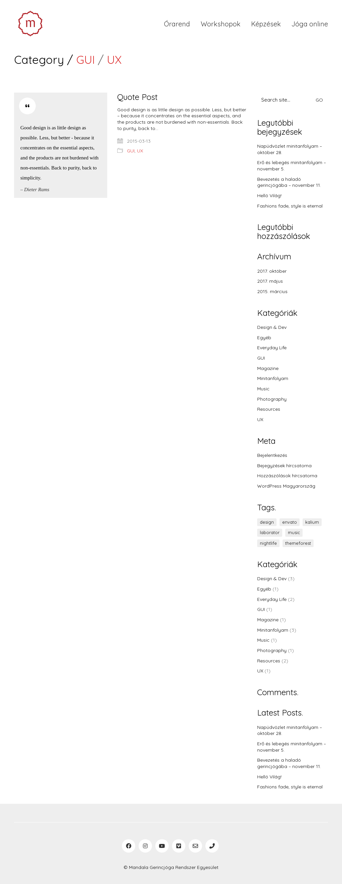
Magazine (268, 368)
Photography (272, 399)
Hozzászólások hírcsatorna (287, 476)
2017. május (270, 281)
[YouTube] (162, 846)
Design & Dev (272, 327)
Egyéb (264, 338)
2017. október (272, 271)
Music (263, 389)
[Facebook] (128, 846)
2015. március (272, 291)
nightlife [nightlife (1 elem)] (268, 543)
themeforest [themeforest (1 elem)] (298, 543)
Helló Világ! (269, 196)
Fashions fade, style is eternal (290, 206)
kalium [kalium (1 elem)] (312, 522)
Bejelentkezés (272, 455)
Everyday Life (272, 348)
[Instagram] (145, 846)
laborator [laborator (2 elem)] (270, 532)
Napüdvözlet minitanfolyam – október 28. (289, 149)
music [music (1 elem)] (294, 532)
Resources (268, 409)
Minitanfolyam (272, 378)
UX (114, 59)
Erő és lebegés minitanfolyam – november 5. (291, 165)
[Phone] (212, 846)
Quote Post (137, 97)
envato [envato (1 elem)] (289, 522)
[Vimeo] (178, 846)
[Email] (195, 846)
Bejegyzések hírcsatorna (284, 466)
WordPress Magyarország (286, 486)
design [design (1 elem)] (267, 522)
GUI (85, 59)
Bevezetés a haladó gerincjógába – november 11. (289, 182)
